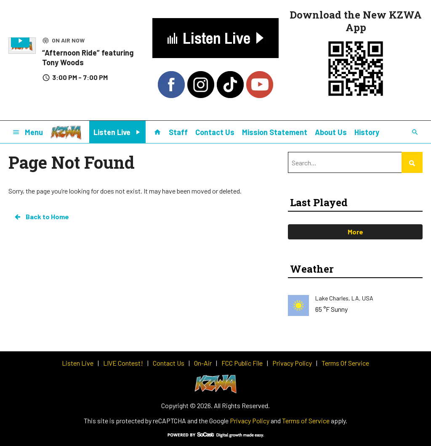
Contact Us (214, 132)
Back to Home (41, 216)
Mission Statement (274, 132)
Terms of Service (306, 421)
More (355, 232)
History (366, 132)
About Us (331, 132)
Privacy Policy (249, 421)
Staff (178, 132)
